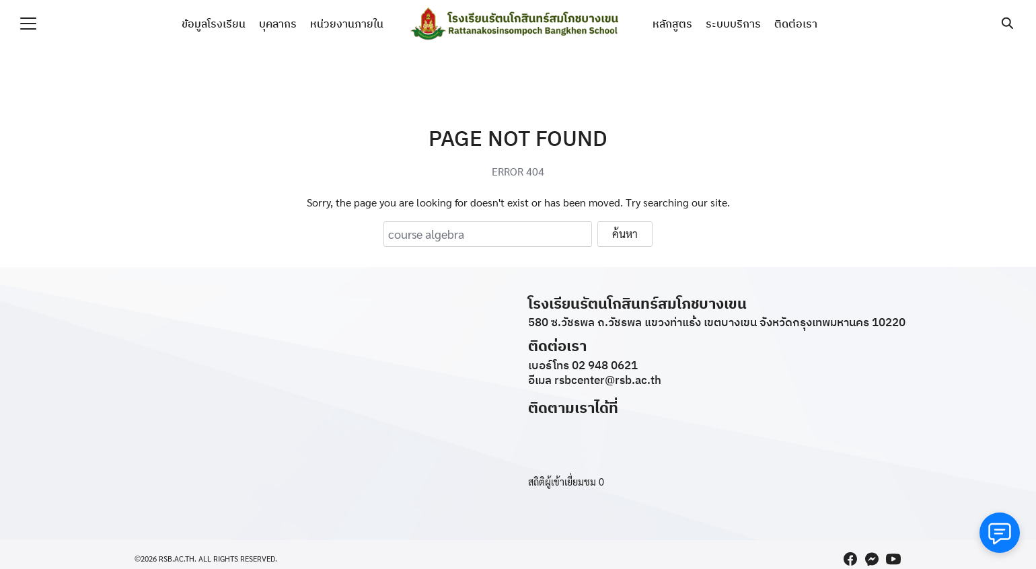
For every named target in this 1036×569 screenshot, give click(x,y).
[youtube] (893, 559)
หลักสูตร (672, 23)
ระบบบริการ (733, 23)
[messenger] (872, 559)
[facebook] (850, 559)
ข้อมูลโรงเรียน (214, 23)
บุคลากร (278, 23)
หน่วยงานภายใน (346, 23)
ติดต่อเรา (795, 23)
